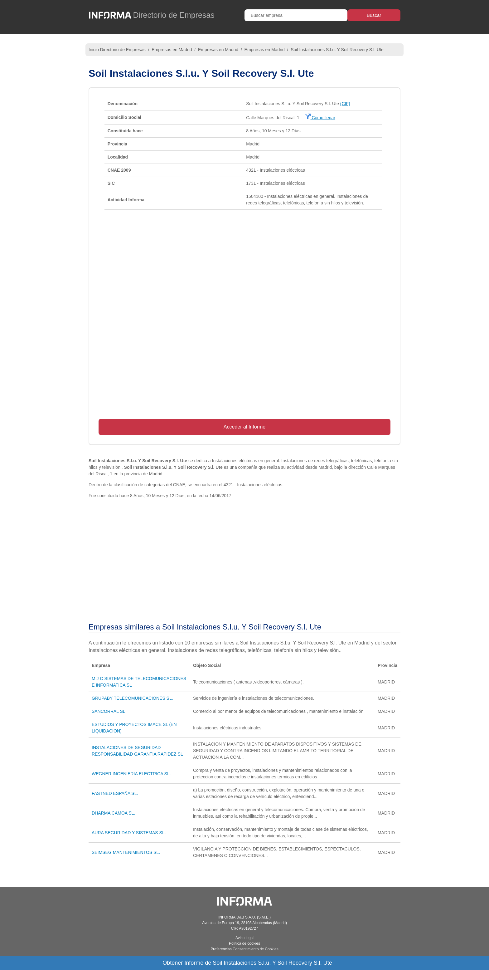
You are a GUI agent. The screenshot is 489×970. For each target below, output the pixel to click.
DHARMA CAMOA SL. (113, 813)
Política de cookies (244, 943)
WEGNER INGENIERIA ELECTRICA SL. (131, 773)
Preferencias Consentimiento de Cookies (244, 949)
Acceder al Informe (244, 426)
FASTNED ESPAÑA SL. (115, 793)
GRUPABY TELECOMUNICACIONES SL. (132, 698)
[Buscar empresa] (295, 15)
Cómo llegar (320, 117)
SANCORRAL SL (108, 711)
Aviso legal (244, 938)
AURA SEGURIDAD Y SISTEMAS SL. (129, 832)
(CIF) (345, 103)
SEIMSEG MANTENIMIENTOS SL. (126, 852)
